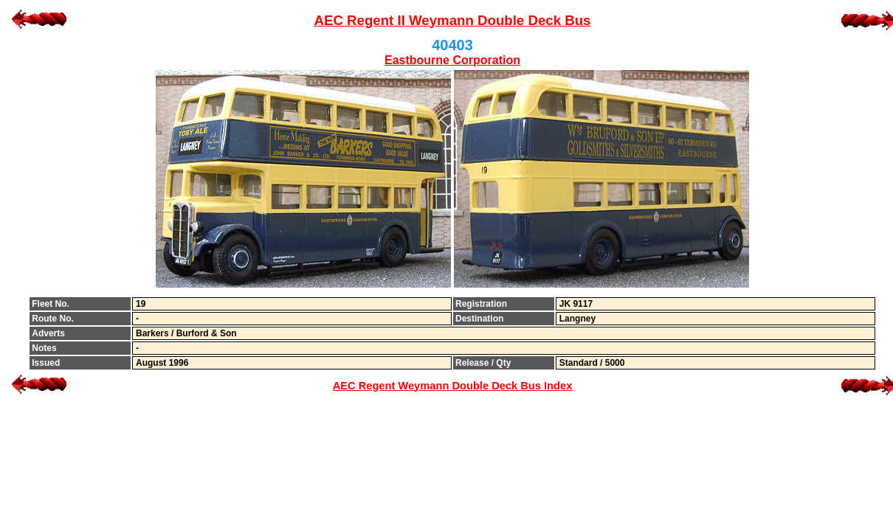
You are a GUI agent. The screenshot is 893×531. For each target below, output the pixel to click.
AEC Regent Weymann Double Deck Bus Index (453, 386)
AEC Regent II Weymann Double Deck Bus (452, 20)
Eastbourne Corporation (452, 60)
